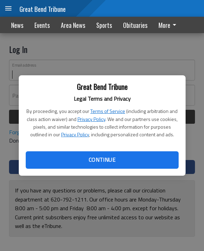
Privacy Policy (91, 119)
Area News (73, 25)
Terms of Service (107, 111)
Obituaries (135, 25)
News (17, 25)
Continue (102, 159)
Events (42, 25)
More (168, 25)
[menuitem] (169, 25)
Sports (104, 25)
